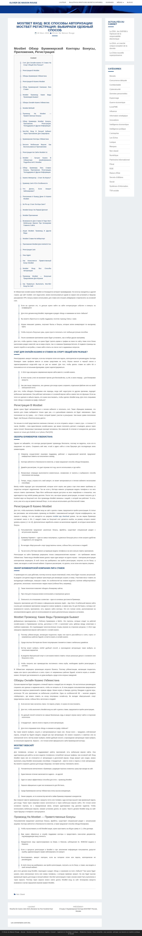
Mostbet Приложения (30, 215)
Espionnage (114, 98)
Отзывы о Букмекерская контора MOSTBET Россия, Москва (78, 909)
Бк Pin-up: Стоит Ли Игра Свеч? (34, 204)
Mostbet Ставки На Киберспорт (34, 238)
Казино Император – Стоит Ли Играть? (37, 178)
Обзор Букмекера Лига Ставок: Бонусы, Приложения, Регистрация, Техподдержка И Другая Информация (37, 170)
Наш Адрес (27, 255)
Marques (113, 146)
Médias (119, 2)
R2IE (112, 169)
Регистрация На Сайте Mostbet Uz (35, 152)
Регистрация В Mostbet (31, 70)
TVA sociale (114, 191)
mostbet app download (61, 516)
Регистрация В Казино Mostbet (34, 81)
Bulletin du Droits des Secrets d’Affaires (85, 2)
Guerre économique (117, 102)
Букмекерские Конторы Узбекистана (36, 139)
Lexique (113, 142)
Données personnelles (118, 94)
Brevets (113, 76)
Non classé (20, 894)
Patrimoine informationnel (120, 160)
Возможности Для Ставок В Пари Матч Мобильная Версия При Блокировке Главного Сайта (37, 223)
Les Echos (114, 138)
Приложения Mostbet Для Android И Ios (37, 244)
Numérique (114, 155)
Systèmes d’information (119, 186)
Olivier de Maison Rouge (23, 3)
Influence (113, 111)
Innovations (114, 120)
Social (112, 182)
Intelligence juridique (118, 129)
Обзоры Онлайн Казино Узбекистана (36, 102)
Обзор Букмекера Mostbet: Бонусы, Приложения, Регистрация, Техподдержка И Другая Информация (37, 123)
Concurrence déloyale (118, 80)
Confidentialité (115, 85)
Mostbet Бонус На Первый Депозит (35, 210)
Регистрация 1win (29, 250)
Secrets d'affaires (116, 177)
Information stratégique (119, 116)
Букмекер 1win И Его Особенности (35, 183)
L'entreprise (114, 133)
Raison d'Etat (115, 173)
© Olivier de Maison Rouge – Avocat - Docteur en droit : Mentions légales (25, 932)
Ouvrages (110, 2)
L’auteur (62, 2)
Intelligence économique (119, 124)
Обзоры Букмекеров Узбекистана (35, 76)
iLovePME (114, 107)
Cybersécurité (115, 89)
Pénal (112, 164)
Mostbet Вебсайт (29, 108)
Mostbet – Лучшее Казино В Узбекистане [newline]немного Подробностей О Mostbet (37, 160)
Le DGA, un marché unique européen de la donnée (118, 45)
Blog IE (130, 2)
